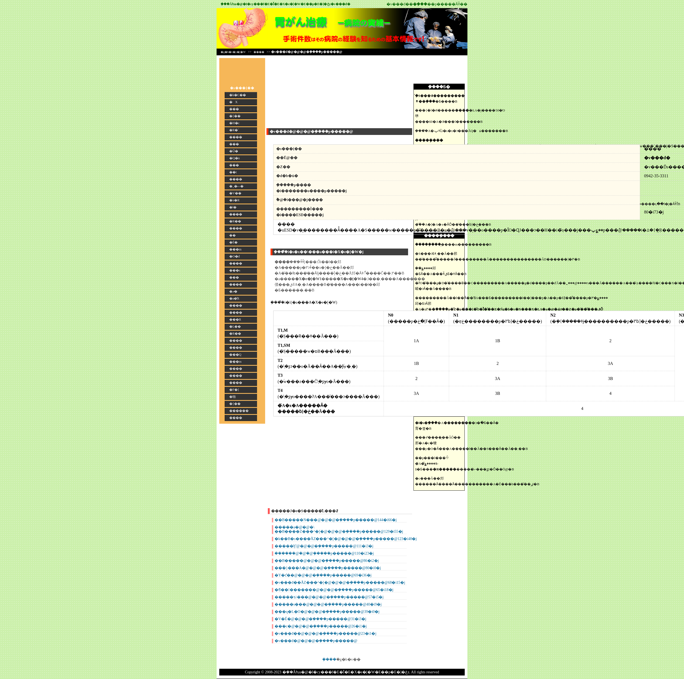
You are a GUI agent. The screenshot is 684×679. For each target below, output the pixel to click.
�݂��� (329, 659)
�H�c (234, 123)
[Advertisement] (300, 91)
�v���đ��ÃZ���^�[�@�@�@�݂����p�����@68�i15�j (340, 582)
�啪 (232, 397)
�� (232, 235)
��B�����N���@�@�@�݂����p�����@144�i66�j (336, 520)
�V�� (235, 193)
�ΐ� (233, 207)
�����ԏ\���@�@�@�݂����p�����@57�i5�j (329, 597)
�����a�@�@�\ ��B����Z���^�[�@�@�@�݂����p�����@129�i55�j (339, 529)
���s (234, 270)
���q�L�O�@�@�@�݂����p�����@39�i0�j (327, 612)
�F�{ (234, 390)
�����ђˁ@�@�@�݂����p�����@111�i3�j (324, 546)
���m (235, 249)
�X (233, 102)
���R (235, 319)
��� (234, 109)
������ (239, 411)
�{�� (235, 116)
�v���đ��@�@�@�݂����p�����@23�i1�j (325, 634)
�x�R (234, 200)
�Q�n (234, 158)
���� (259, 51)
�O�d (234, 256)
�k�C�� (237, 95)
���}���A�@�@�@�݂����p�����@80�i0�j (328, 568)
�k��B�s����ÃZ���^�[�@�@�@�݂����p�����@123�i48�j (346, 539)
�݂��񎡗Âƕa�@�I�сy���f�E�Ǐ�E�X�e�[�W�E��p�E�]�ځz (276, 4)
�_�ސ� (236, 186)
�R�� (235, 221)
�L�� (235, 326)
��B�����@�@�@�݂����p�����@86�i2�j (327, 561)
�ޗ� (233, 291)
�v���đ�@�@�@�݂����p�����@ (316, 641)
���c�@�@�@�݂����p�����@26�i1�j (321, 626)
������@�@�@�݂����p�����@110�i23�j (324, 553)
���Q (235, 355)
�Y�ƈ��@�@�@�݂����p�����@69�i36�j (323, 575)
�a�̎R (234, 298)
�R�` (234, 130)
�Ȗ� (233, 151)
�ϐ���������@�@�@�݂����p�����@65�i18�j (334, 590)
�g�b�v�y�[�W (233, 51)
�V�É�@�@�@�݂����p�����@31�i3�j (320, 619)
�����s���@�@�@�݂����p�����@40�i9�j (328, 604)
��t (233, 172)
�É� (233, 242)
